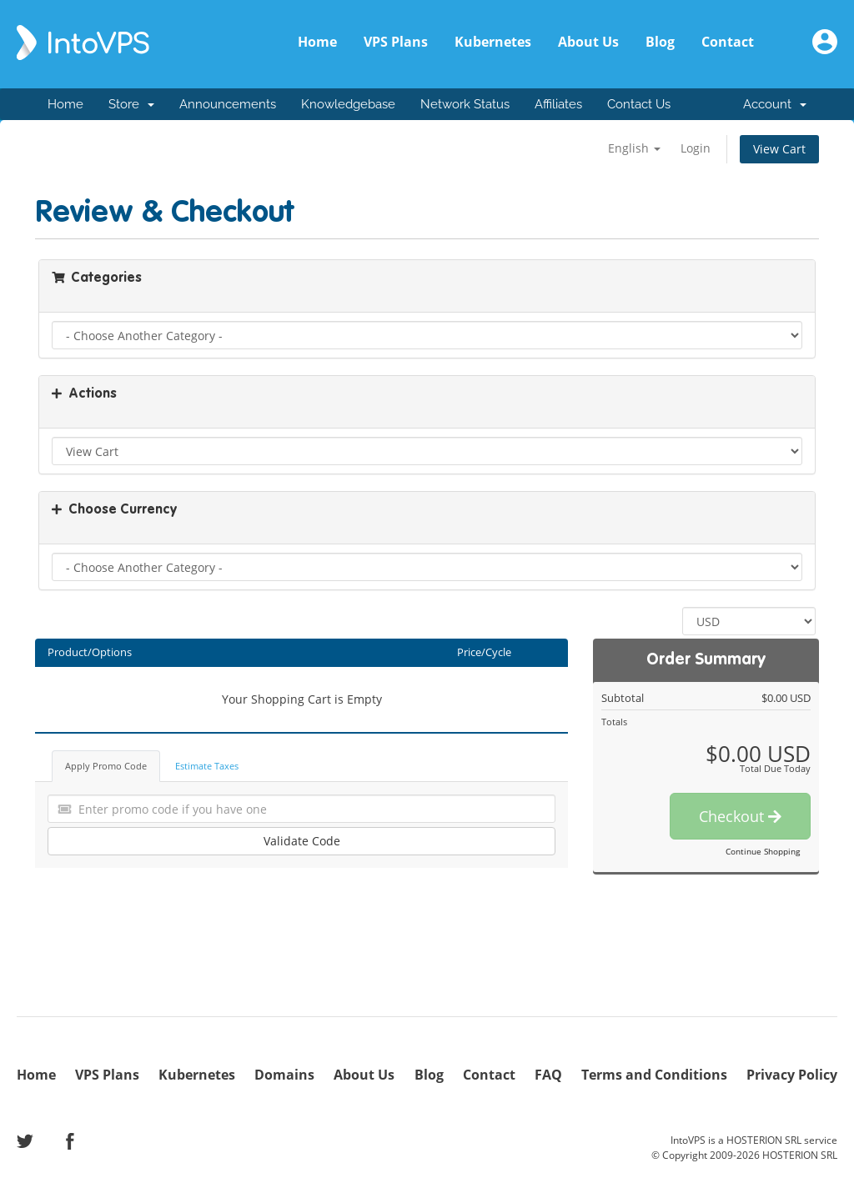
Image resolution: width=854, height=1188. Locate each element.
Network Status (465, 104)
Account (774, 104)
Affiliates (558, 104)
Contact (727, 41)
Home (317, 41)
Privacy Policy (791, 1074)
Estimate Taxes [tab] (207, 765)
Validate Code (302, 841)
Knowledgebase (348, 104)
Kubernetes (493, 41)
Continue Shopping (763, 851)
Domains (284, 1074)
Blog (660, 41)
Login (696, 148)
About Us (588, 41)
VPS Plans (396, 41)
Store (131, 104)
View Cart (779, 149)
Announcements (227, 104)
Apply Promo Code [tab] (106, 765)
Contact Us (639, 104)
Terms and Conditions (654, 1074)
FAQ (548, 1074)
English (634, 148)
